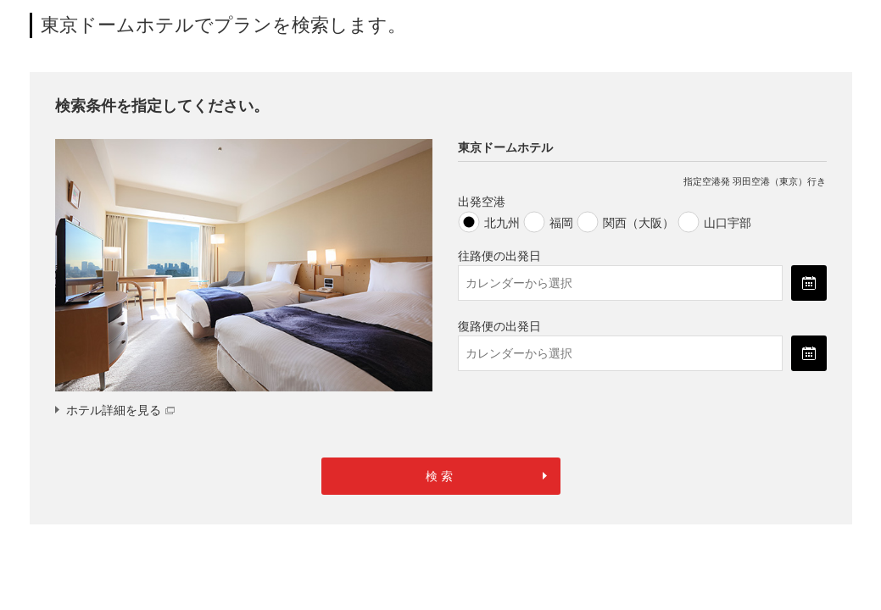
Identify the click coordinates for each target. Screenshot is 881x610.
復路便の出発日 (499, 326)
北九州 (502, 223)
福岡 (561, 223)
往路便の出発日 (499, 256)
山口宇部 (727, 223)
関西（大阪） (638, 223)
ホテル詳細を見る (120, 410)
